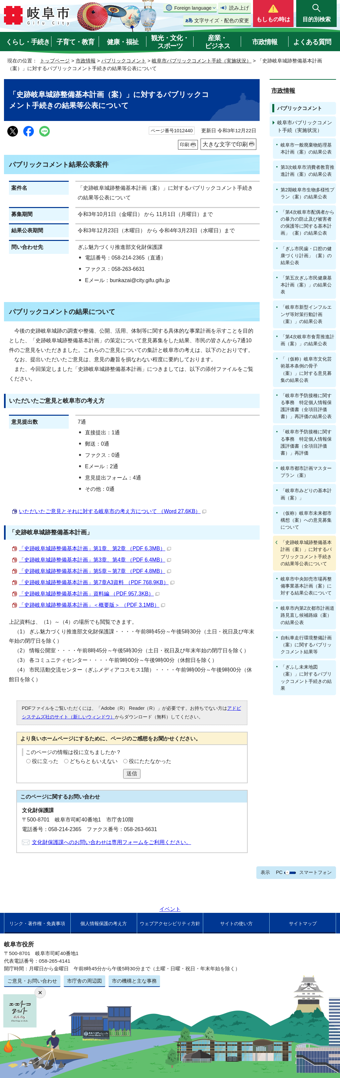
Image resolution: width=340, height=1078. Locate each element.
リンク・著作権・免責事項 (37, 923)
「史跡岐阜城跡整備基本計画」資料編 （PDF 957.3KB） (89, 593)
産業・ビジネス (217, 42)
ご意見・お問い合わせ (32, 981)
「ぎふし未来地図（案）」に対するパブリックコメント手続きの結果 (306, 677)
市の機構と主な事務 (134, 981)
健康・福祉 (122, 42)
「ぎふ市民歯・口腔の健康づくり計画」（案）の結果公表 (306, 255)
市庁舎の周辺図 (84, 981)
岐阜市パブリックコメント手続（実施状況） (201, 60)
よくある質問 (312, 42)
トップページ (55, 60)
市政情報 (264, 42)
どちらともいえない (94, 761)
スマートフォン (315, 872)
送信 (132, 773)
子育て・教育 (75, 42)
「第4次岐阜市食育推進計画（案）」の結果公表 (307, 340)
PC (279, 872)
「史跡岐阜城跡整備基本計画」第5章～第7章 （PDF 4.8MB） (95, 571)
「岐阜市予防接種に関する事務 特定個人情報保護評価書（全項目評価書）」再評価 (306, 442)
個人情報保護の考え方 (103, 923)
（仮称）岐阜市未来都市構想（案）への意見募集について (306, 520)
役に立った (45, 761)
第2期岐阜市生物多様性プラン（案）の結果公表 (307, 193)
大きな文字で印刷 (225, 144)
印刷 (184, 144)
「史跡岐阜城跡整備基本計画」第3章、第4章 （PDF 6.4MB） (95, 560)
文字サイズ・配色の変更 (221, 20)
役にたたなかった (150, 761)
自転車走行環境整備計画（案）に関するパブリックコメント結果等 (306, 644)
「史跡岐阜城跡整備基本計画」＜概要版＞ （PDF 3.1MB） (92, 605)
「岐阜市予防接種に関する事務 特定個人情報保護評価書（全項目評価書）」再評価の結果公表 (306, 406)
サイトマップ (303, 923)
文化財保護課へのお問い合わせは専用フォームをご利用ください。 (111, 842)
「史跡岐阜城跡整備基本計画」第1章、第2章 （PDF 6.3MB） (95, 548)
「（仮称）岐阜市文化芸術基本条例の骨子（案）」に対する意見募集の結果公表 (306, 369)
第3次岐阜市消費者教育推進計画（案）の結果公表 (307, 170)
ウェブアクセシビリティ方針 (170, 923)
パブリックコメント (123, 60)
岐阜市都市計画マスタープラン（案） (306, 472)
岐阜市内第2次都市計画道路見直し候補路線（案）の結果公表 (307, 615)
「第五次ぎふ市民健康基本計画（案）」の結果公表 (306, 284)
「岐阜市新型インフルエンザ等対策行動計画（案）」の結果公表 (306, 314)
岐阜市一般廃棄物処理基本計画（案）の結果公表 (306, 148)
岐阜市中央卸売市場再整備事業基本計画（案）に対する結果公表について (306, 585)
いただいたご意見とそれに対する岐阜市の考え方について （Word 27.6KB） (112, 511)
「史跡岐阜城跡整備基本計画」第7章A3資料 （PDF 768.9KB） (96, 582)
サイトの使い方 (236, 923)
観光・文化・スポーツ (170, 42)
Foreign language (193, 8)
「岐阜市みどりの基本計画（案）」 (306, 494)
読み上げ (239, 8)
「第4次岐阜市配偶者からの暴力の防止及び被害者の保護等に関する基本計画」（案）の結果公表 (307, 222)
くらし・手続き (28, 42)
